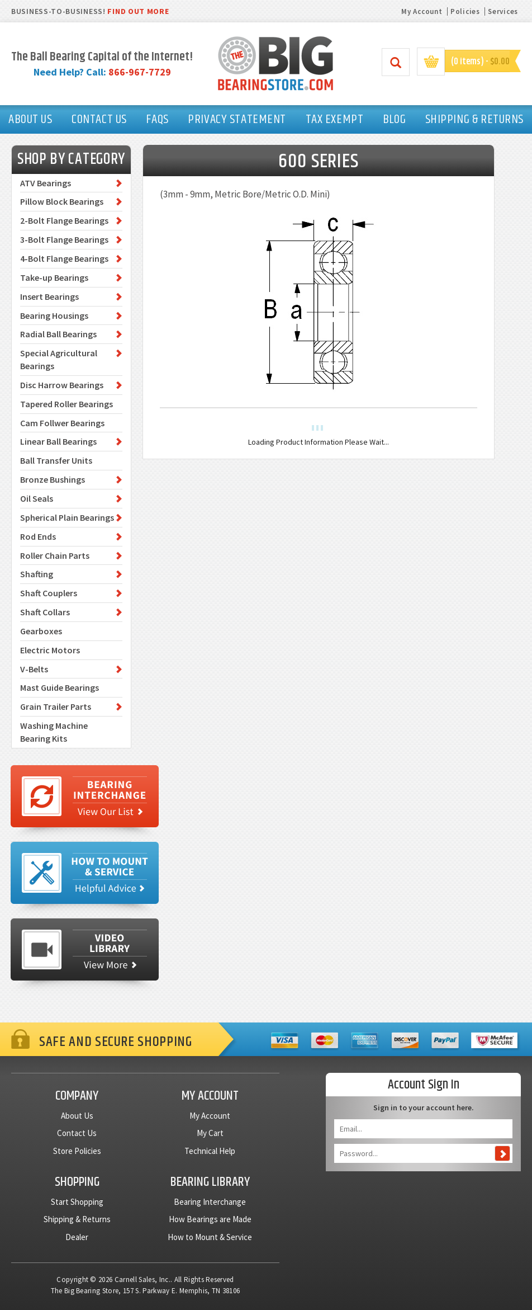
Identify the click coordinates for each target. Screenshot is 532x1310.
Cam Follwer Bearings (62, 422)
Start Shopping (77, 1201)
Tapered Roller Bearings (66, 403)
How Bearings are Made (210, 1219)
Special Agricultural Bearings (58, 359)
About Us (77, 1115)
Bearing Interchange (210, 1201)
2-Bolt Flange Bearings (64, 220)
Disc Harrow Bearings (61, 384)
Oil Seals (36, 498)
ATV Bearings (45, 183)
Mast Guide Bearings (59, 687)
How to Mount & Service (210, 1237)
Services (503, 11)
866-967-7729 (139, 71)
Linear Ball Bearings (58, 441)
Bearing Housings (54, 315)
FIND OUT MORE (138, 11)
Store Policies (77, 1151)
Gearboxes (41, 631)
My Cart (210, 1133)
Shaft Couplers (48, 593)
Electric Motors (50, 650)
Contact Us (77, 1133)
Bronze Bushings (52, 479)
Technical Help (209, 1151)
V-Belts (34, 669)
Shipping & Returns (77, 1219)
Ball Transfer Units (56, 460)
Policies (465, 11)
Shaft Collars (45, 612)
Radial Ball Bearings (58, 334)
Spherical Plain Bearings (67, 517)
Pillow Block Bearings (61, 201)
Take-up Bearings (54, 277)
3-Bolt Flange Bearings (64, 239)
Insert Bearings (49, 296)
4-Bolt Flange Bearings (64, 258)
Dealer (76, 1237)
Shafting (36, 573)
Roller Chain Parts (54, 555)
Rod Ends (38, 536)
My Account (421, 11)
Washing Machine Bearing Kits (54, 732)
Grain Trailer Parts (55, 706)
